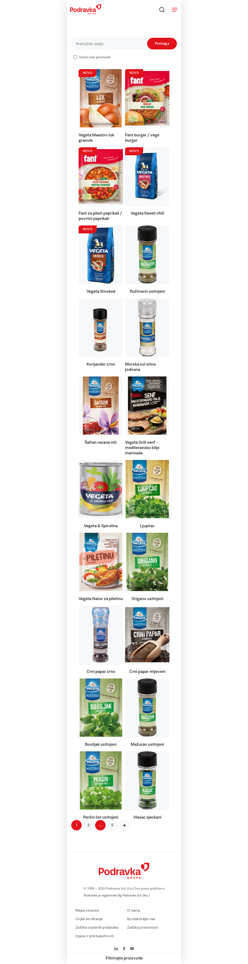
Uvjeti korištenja (89, 919)
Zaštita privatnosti (142, 927)
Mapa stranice (87, 910)
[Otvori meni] (175, 9)
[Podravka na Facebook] (124, 949)
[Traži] (162, 9)
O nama (133, 910)
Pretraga (162, 43)
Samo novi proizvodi (94, 57)
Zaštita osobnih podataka (96, 927)
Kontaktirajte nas (141, 919)
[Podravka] (85, 13)
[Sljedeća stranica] (124, 825)
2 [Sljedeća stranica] (88, 825)
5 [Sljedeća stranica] (112, 825)
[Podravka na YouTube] (132, 949)
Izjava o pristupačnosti (94, 936)
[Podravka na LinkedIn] (116, 949)
